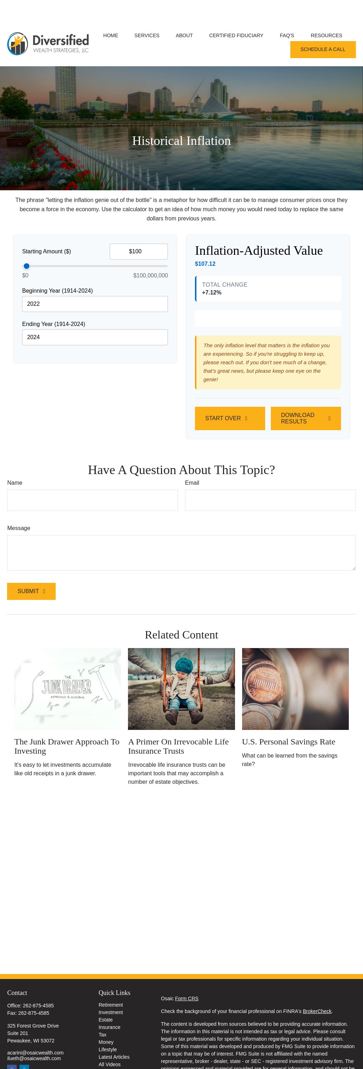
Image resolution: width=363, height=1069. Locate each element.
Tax (102, 1013)
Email (192, 526)
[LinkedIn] (24, 1048)
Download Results (297, 461)
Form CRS (187, 977)
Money (106, 1021)
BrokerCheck (317, 990)
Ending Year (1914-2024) (53, 303)
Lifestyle (108, 1028)
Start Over (223, 461)
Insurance (109, 1006)
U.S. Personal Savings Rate (288, 784)
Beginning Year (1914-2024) (57, 269)
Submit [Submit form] (28, 634)
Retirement (111, 983)
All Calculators (114, 1050)
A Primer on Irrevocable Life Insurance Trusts (178, 789)
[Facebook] (12, 1048)
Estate (106, 998)
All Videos (110, 1043)
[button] (110, 14)
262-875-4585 (38, 984)
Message (18, 571)
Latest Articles (114, 1036)
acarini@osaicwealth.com (35, 1031)
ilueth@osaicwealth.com (34, 1037)
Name (14, 526)
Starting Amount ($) (46, 230)
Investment (111, 991)
